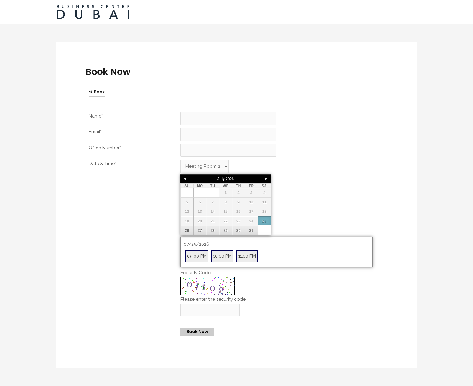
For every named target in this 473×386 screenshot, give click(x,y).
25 (264, 221)
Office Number (105, 148)
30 (238, 231)
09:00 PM (197, 256)
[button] (97, 92)
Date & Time (102, 163)
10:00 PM (222, 256)
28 (212, 231)
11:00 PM (247, 256)
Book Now (197, 332)
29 (225, 231)
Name (96, 116)
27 (200, 231)
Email (95, 132)
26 (187, 231)
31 (251, 231)
